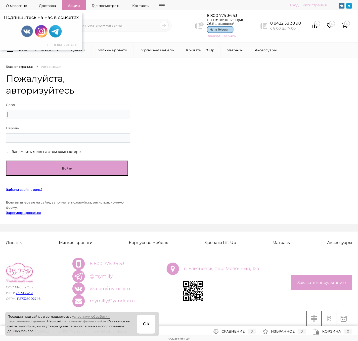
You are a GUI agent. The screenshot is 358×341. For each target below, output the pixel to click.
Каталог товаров (34, 50)
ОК (146, 324)
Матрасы (234, 50)
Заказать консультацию (321, 282)
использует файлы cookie (85, 321)
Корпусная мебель (156, 50)
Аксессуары (266, 50)
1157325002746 (29, 299)
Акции (74, 5)
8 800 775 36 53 (222, 15)
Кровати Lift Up (200, 50)
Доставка (47, 5)
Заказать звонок (221, 36)
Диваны (78, 50)
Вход (294, 5)
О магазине (16, 5)
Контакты (140, 5)
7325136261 (24, 293)
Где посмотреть (106, 5)
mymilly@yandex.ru (112, 301)
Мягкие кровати (112, 50)
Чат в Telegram (220, 29)
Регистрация (315, 5)
